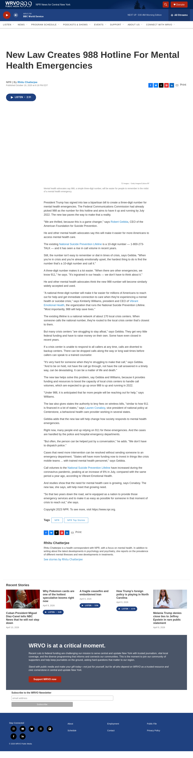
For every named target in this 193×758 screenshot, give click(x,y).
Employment (113, 730)
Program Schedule (44, 31)
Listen (7, 31)
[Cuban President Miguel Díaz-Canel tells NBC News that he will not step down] (23, 605)
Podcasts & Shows (75, 31)
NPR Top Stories (76, 527)
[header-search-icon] (167, 8)
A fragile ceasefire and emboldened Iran (94, 599)
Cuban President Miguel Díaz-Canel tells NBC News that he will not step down (22, 624)
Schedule (72, 737)
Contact (110, 737)
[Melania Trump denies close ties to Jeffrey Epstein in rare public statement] (170, 605)
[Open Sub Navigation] (13, 31)
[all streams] (179, 22)
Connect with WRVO (159, 31)
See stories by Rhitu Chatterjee (63, 566)
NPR (57, 527)
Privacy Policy (153, 737)
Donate (182, 8)
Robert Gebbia (119, 228)
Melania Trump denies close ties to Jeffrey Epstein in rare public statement (167, 624)
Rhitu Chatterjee (27, 89)
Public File (152, 730)
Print (183, 91)
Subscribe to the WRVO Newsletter (31, 699)
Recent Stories (17, 592)
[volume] (15, 22)
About (70, 730)
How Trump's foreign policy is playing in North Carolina (132, 601)
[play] (6, 22)
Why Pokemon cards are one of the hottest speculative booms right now (58, 602)
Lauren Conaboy (95, 414)
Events (99, 31)
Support (115, 31)
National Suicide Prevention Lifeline (80, 250)
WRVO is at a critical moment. (67, 652)
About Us (134, 31)
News (21, 31)
